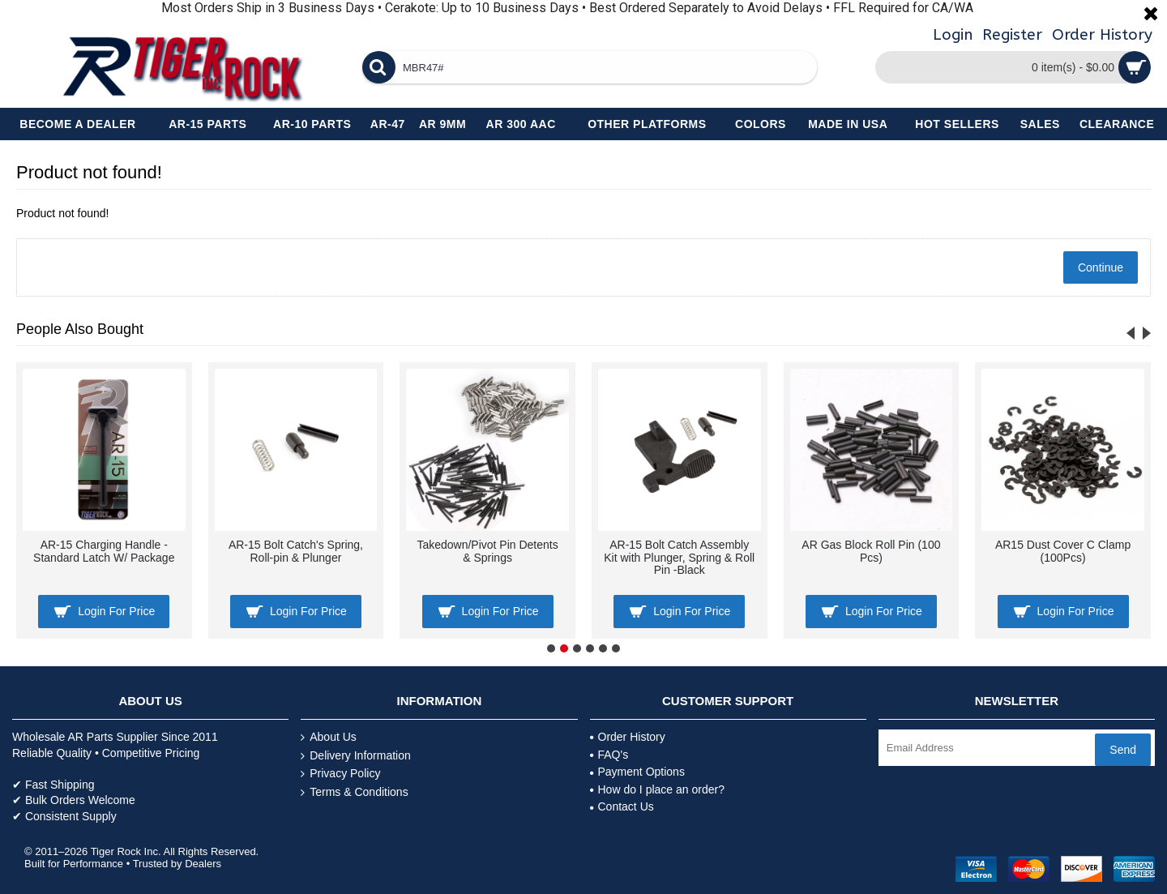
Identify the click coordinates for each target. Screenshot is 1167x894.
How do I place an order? (657, 789)
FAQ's (609, 754)
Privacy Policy (340, 774)
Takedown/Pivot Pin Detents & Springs (487, 550)
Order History (627, 736)
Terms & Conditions (354, 792)
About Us (329, 737)
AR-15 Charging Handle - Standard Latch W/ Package (103, 550)
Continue (1100, 267)
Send (1122, 749)
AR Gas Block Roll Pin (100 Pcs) (871, 550)
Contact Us (622, 806)
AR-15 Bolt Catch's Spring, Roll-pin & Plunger (296, 550)
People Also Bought (79, 329)
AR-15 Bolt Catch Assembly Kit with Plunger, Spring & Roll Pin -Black (679, 557)
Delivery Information (356, 756)
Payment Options (637, 771)
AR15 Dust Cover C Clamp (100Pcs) (1063, 550)
